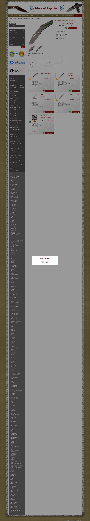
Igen (43, 262)
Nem (47, 262)
